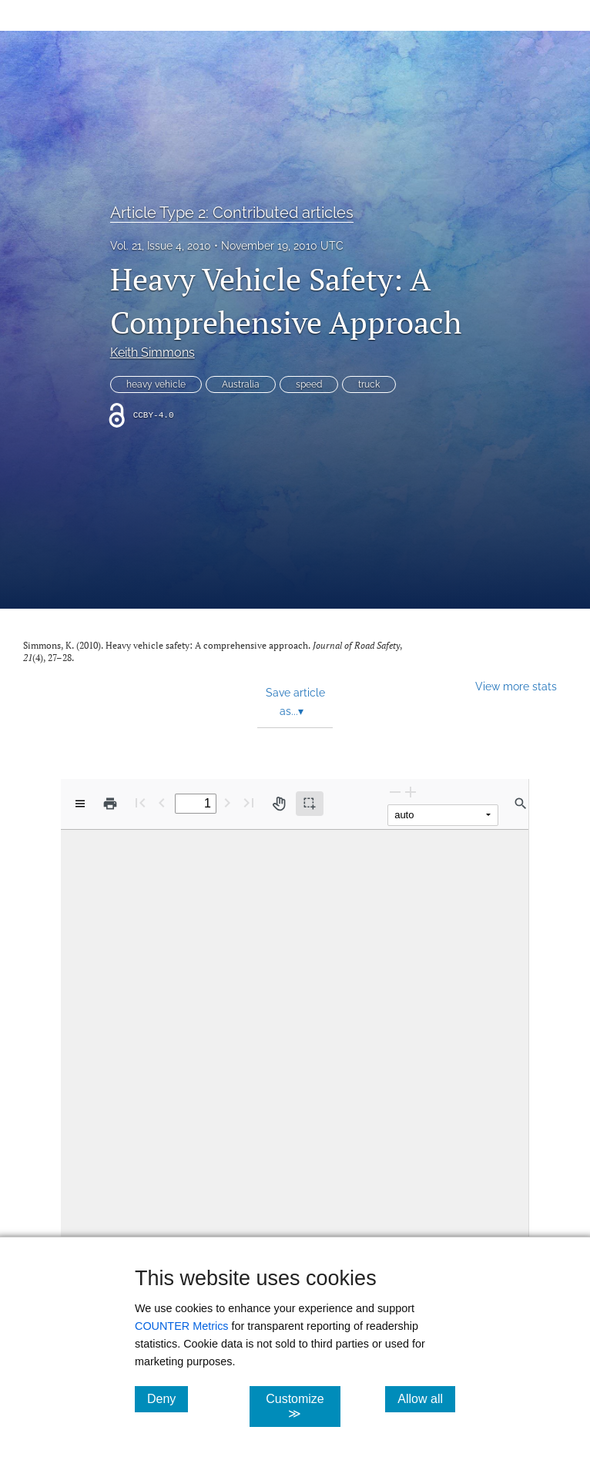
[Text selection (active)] (309, 803)
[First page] (140, 802)
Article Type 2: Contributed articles (232, 212)
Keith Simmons (152, 352)
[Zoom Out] (395, 791)
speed (309, 384)
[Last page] (249, 802)
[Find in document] (521, 803)
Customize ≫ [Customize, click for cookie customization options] (303, 1406)
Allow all (426, 1398)
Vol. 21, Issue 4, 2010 (160, 246)
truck (369, 384)
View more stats (516, 686)
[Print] (110, 803)
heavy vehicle (156, 384)
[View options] (80, 803)
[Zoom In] (410, 791)
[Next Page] (227, 802)
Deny (167, 1398)
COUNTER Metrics (182, 1326)
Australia (241, 384)
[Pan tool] (279, 803)
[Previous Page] (162, 802)
